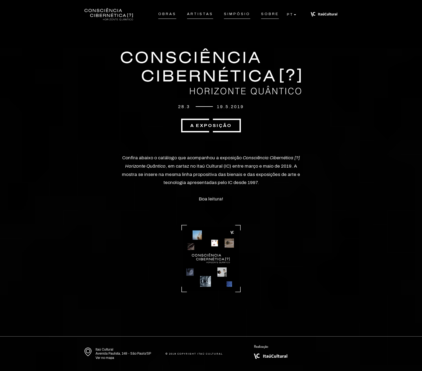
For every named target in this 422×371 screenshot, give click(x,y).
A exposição (211, 125)
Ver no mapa (105, 358)
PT (290, 14)
